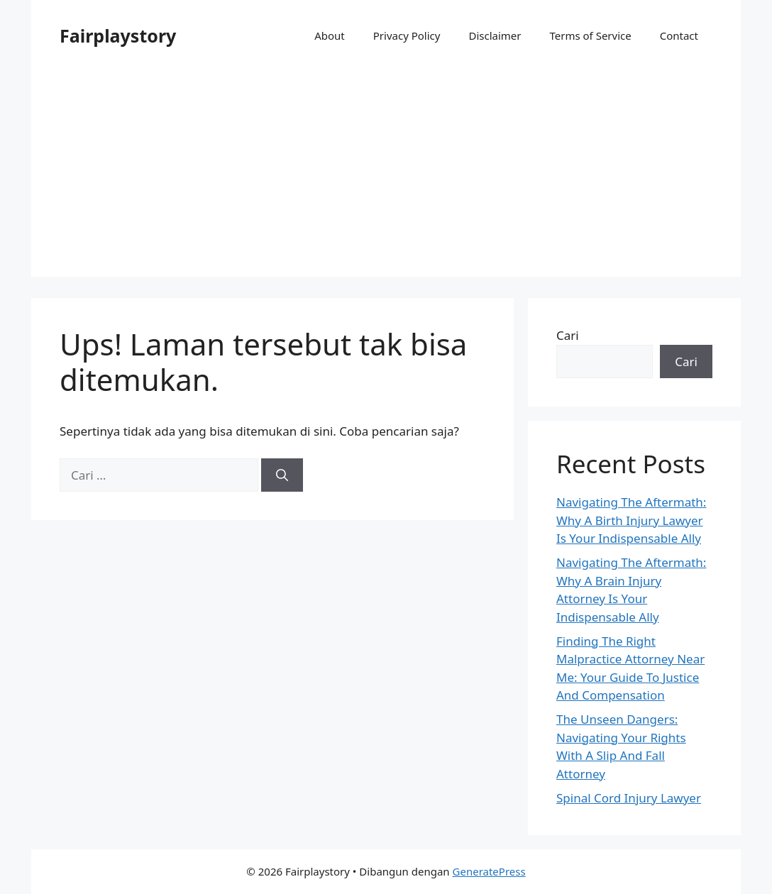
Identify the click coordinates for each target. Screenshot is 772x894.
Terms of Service (590, 35)
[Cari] (282, 475)
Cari (567, 335)
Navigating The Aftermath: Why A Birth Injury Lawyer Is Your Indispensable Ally (631, 520)
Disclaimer (494, 35)
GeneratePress (489, 871)
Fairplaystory (118, 35)
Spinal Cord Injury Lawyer (628, 798)
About (329, 35)
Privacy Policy (407, 35)
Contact (679, 35)
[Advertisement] (386, 177)
